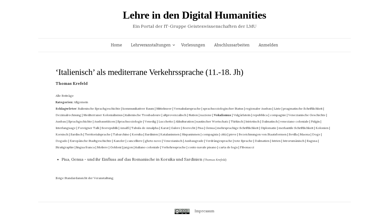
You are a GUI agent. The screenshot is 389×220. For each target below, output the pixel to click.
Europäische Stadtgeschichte (90, 141)
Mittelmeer (164, 108)
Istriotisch (252, 121)
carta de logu (228, 147)
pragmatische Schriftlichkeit (303, 108)
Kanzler (119, 141)
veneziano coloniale (294, 121)
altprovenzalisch (174, 115)
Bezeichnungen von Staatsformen (263, 134)
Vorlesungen (193, 45)
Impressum (204, 211)
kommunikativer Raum (138, 108)
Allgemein (81, 102)
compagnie (278, 115)
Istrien (276, 141)
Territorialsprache (98, 134)
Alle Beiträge (65, 95)
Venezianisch (172, 141)
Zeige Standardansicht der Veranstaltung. (85, 178)
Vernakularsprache (187, 108)
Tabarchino (121, 134)
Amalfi (124, 128)
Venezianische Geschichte (306, 115)
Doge (316, 134)
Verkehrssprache (174, 147)
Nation (193, 115)
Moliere (102, 147)
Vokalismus (222, 115)
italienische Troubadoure (143, 115)
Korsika (137, 134)
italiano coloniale (147, 147)
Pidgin (315, 121)
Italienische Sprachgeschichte (99, 108)
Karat (165, 128)
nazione (206, 115)
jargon (128, 147)
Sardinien (151, 134)
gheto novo (153, 141)
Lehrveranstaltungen (151, 45)
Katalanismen (170, 134)
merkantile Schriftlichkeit (296, 128)
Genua (210, 128)
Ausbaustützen (104, 121)
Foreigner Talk (88, 128)
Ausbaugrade (194, 141)
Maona (305, 134)
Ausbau (61, 121)
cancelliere (135, 141)
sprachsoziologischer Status (223, 108)
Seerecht (189, 128)
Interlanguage (66, 128)
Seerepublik (109, 128)
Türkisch (237, 121)
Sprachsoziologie (129, 121)
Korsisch (62, 134)
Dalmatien (262, 141)
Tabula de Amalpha (145, 128)
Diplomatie (268, 128)
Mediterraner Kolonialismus (103, 115)
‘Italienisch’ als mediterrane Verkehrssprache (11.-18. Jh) (149, 72)
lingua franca (85, 147)
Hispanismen (191, 134)
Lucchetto (166, 121)
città (224, 134)
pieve (232, 134)
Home (116, 45)
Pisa (200, 128)
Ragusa (312, 141)
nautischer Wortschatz (212, 121)
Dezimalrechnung (68, 115)
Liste (277, 108)
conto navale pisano (202, 147)
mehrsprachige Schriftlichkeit (238, 128)
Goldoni (115, 147)
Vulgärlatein (242, 115)
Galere (175, 128)
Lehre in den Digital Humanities (194, 15)
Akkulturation (184, 121)
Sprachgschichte (80, 121)
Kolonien (322, 128)
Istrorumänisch (293, 141)
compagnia (210, 134)
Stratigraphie (65, 147)
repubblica (260, 115)
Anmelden (268, 45)
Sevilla (293, 134)
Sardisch (76, 134)
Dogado (61, 141)
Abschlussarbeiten (232, 45)
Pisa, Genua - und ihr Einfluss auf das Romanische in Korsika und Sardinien (132, 159)
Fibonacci (247, 147)
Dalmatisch (270, 121)
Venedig (150, 121)
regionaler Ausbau (259, 108)
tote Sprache (243, 141)
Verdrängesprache (219, 141)
